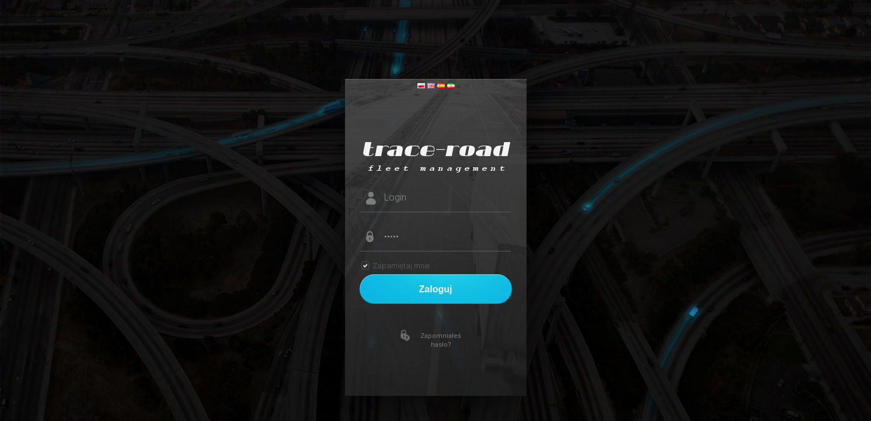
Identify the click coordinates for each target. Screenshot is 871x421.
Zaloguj (435, 289)
